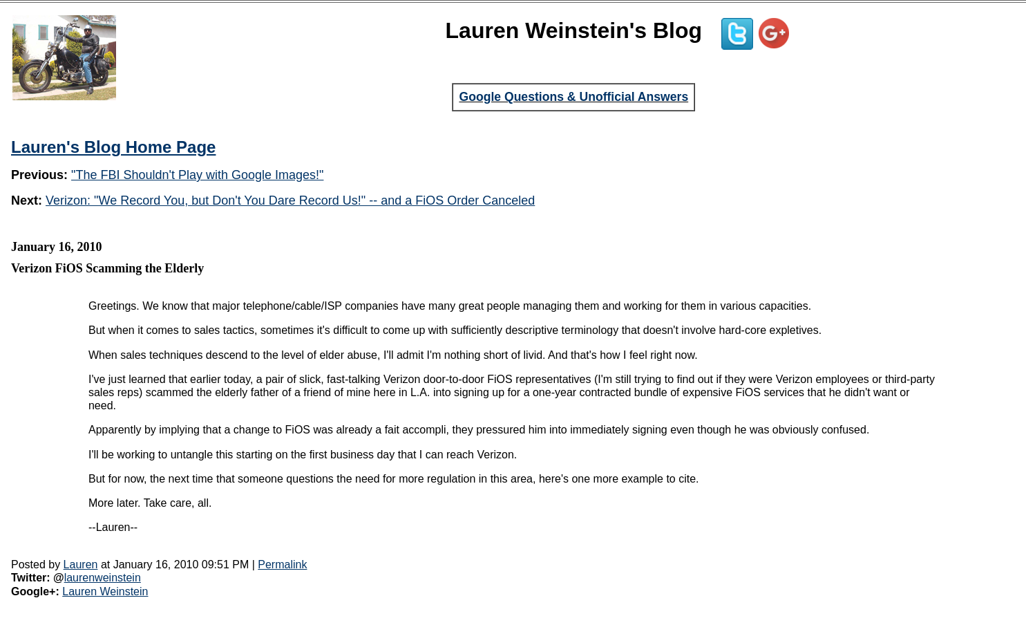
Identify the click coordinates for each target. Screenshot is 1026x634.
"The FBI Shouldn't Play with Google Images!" (197, 175)
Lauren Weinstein (105, 591)
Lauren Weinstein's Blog (574, 30)
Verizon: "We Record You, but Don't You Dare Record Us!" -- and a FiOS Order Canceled (290, 200)
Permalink (282, 564)
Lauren (81, 564)
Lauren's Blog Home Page (113, 147)
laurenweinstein (102, 578)
